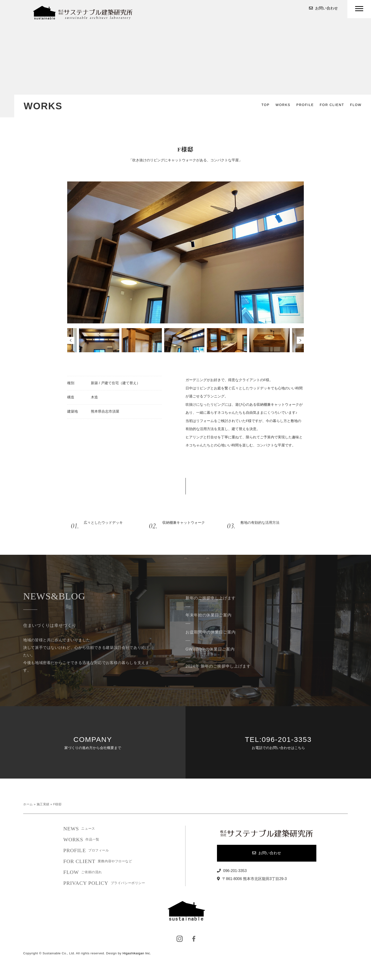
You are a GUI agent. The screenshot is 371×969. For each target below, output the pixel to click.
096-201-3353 (232, 871)
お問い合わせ (323, 8)
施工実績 (43, 804)
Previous (70, 340)
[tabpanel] (185, 340)
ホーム (28, 804)
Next (300, 340)
